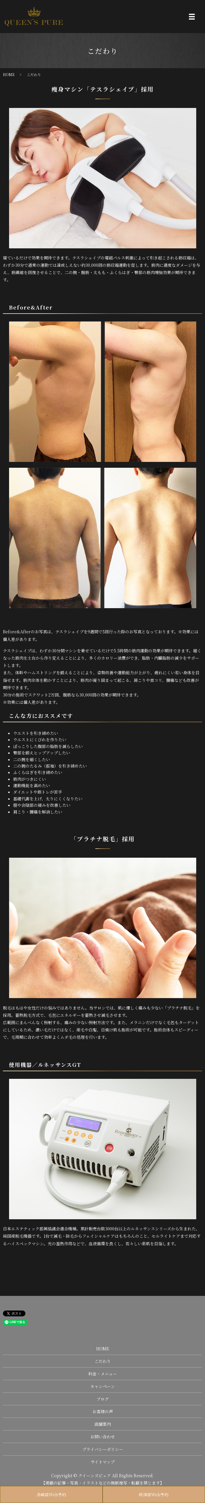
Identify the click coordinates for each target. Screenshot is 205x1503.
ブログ (103, 1399)
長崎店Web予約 (51, 1494)
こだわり (102, 1361)
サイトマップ (103, 1462)
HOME (9, 74)
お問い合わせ (102, 1437)
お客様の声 (102, 1411)
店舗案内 (102, 1424)
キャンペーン (102, 1386)
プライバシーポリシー (102, 1449)
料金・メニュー (102, 1374)
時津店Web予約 (153, 1494)
